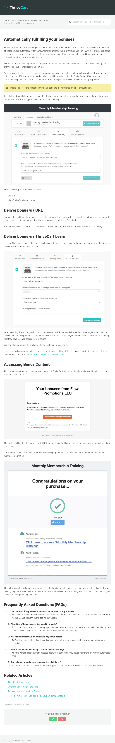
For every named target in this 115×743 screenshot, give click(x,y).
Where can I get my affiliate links (23, 683)
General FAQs (63, 6)
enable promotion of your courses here (46, 351)
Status (93, 6)
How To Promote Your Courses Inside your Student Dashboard (36, 692)
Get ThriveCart (80, 6)
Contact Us (105, 6)
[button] (53, 716)
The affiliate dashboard (18, 679)
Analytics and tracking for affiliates (24, 688)
